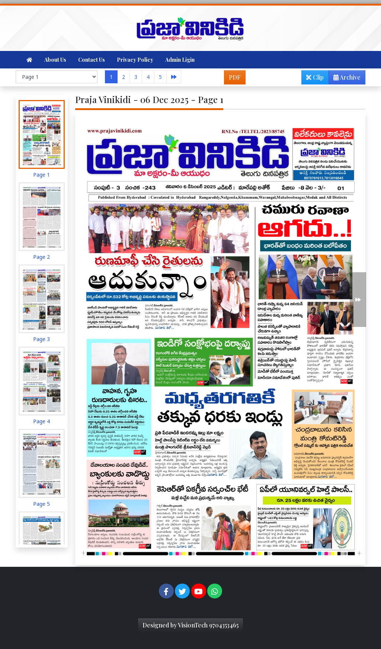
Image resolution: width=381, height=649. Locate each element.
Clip (315, 77)
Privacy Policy (135, 59)
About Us (55, 59)
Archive (345, 78)
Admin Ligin (180, 59)
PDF (235, 77)
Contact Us (91, 59)
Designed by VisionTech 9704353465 (190, 625)
